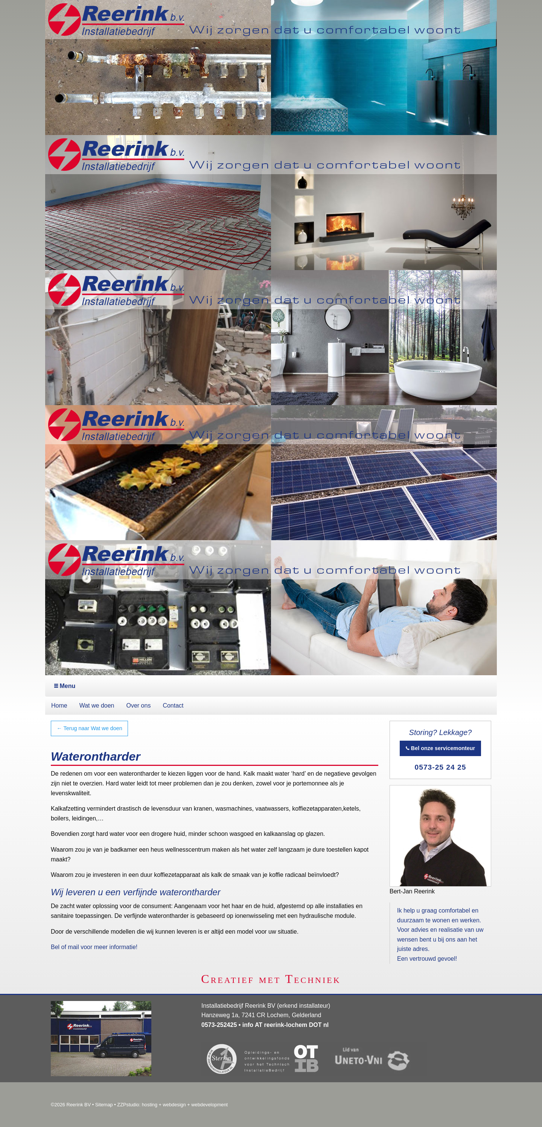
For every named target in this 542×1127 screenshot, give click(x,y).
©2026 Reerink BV (71, 1104)
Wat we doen (96, 705)
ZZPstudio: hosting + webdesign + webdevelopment (172, 1104)
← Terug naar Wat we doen (89, 728)
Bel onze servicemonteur (440, 748)
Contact (173, 705)
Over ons (138, 705)
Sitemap (104, 1104)
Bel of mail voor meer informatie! (94, 947)
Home (59, 705)
